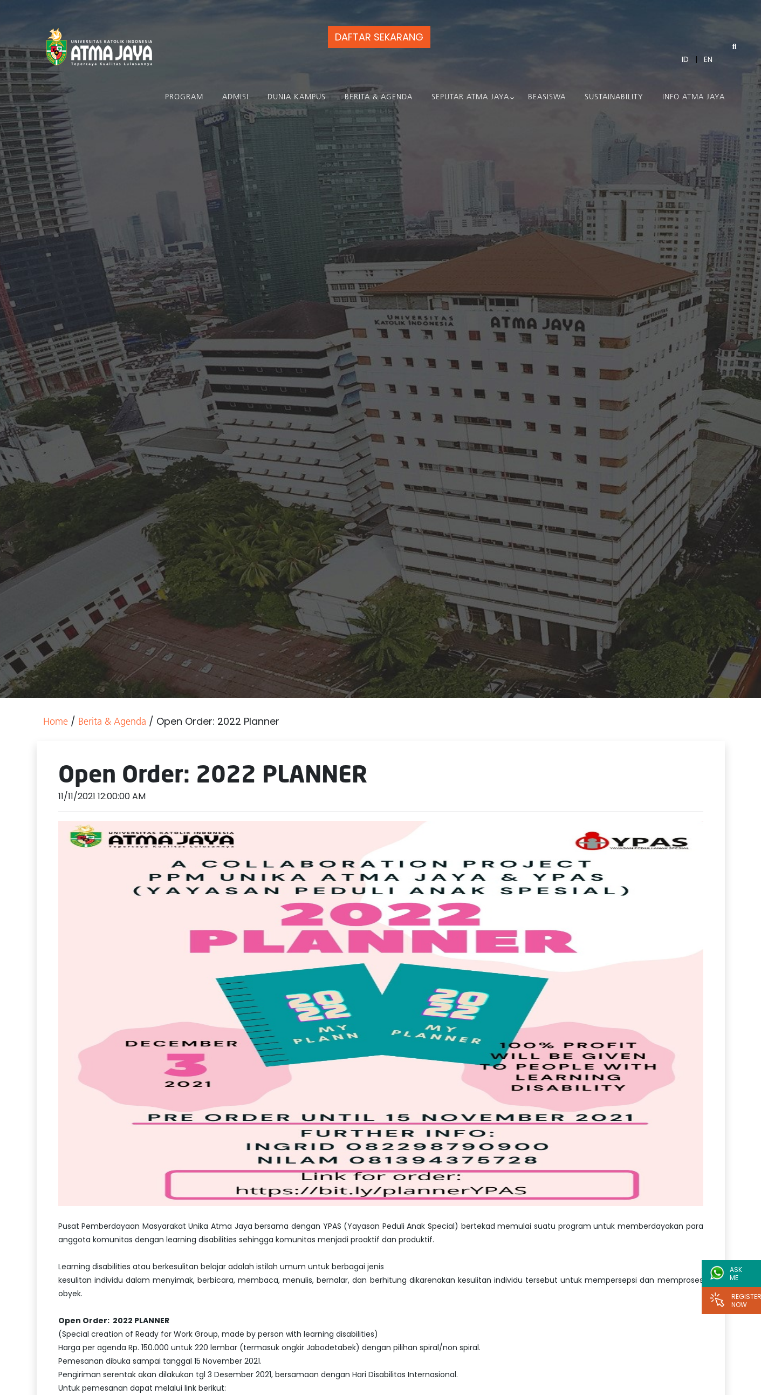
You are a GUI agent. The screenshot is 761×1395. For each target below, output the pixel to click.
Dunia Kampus (297, 97)
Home (55, 722)
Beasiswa (547, 97)
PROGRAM (184, 97)
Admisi (235, 97)
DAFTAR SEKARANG (379, 37)
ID (685, 59)
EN (708, 59)
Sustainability (614, 97)
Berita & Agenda (379, 97)
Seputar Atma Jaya (470, 97)
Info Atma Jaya (693, 97)
